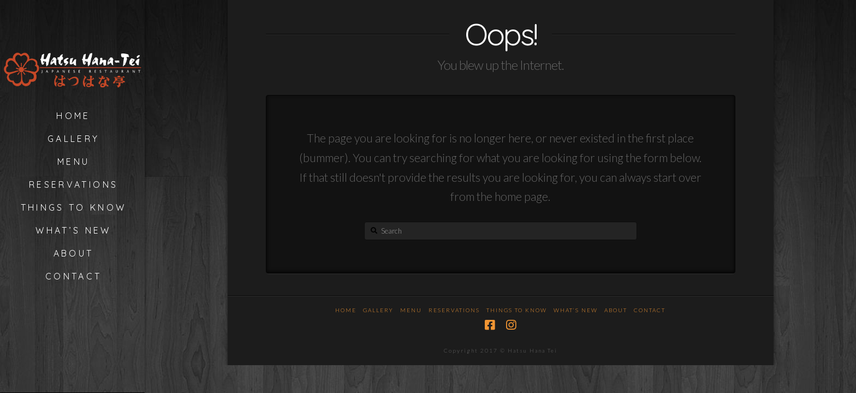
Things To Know (516, 310)
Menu (411, 310)
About (615, 310)
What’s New (576, 310)
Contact (649, 310)
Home (345, 310)
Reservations (454, 310)
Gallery (378, 310)
